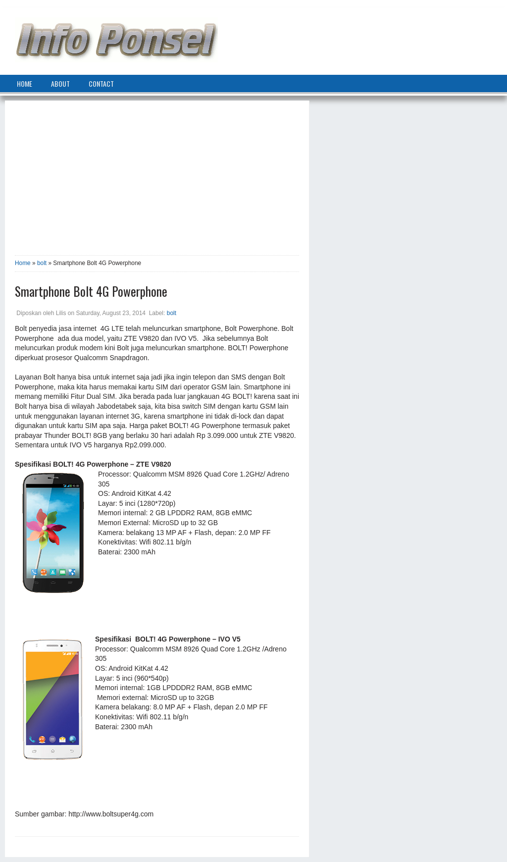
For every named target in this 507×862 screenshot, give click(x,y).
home (24, 83)
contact (101, 83)
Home (23, 263)
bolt (42, 263)
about (60, 83)
